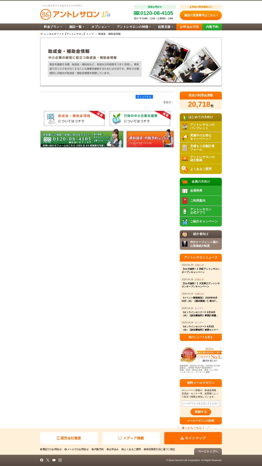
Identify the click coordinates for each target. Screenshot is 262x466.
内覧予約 (212, 26)
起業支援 (165, 26)
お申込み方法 (189, 26)
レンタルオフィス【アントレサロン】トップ (69, 33)
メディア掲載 (131, 438)
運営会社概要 (69, 438)
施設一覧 (76, 26)
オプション (100, 26)
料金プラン (53, 26)
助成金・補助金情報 (109, 33)
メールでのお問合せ (77, 449)
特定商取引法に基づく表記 (159, 449)
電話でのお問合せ (51, 449)
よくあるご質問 (131, 449)
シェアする (144, 96)
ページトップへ (208, 451)
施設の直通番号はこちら (201, 15)
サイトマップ (193, 438)
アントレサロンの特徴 (134, 26)
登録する (201, 411)
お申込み (113, 449)
